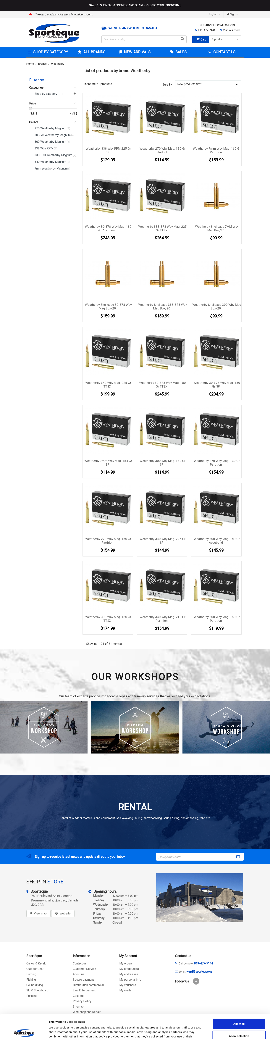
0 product (225, 39)
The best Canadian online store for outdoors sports (63, 14)
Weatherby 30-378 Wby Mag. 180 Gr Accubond (108, 228)
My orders (126, 963)
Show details (195, 1031)
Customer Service (84, 969)
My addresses (128, 974)
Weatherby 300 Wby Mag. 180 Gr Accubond (217, 540)
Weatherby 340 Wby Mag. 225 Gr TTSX (108, 384)
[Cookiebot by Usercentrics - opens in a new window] (24, 1032)
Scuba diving (34, 985)
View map (40, 913)
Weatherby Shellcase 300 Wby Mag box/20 (216, 306)
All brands (93, 52)
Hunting (31, 974)
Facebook (196, 981)
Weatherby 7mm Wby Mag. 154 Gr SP (108, 462)
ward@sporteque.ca (199, 971)
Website (65, 913)
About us (78, 974)
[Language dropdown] (215, 14)
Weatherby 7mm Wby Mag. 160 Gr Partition (217, 150)
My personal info (130, 979)
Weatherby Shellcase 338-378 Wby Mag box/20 (162, 306)
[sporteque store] (199, 897)
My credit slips (129, 969)
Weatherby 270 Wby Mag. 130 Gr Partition (217, 462)
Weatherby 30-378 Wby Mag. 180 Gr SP (216, 384)
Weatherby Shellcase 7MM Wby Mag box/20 (217, 228)
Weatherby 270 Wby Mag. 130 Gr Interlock (162, 150)
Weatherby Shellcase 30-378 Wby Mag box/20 (108, 306)
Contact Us (223, 52)
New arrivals (137, 52)
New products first (208, 84)
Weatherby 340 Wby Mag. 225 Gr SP (162, 540)
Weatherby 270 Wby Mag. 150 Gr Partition (108, 540)
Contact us (80, 963)
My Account (128, 956)
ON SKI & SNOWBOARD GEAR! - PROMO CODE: (135, 5)
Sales (180, 52)
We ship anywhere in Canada (132, 28)
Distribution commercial (88, 985)
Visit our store (231, 30)
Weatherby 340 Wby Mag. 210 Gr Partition (162, 618)
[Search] (144, 39)
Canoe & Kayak (36, 963)
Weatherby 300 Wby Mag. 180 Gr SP (162, 462)
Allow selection (239, 1011)
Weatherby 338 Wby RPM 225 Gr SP (108, 150)
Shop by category (50, 52)
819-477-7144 (206, 30)
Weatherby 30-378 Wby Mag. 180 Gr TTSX (162, 384)
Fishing (31, 979)
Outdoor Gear (34, 969)
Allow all (239, 999)
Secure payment (83, 979)
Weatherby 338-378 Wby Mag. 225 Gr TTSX (162, 228)
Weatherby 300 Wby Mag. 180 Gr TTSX (108, 618)
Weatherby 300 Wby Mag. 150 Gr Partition (217, 618)
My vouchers (127, 985)
